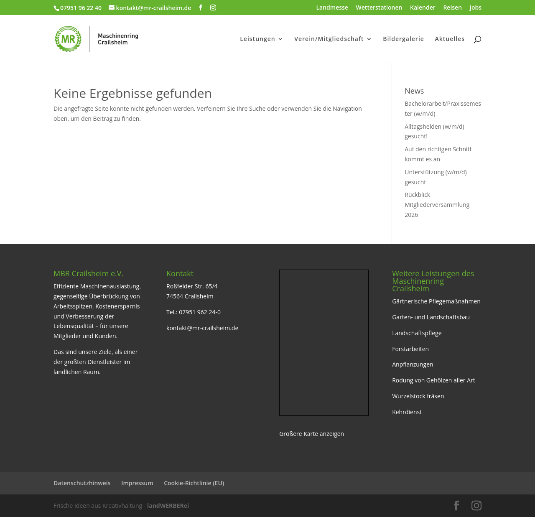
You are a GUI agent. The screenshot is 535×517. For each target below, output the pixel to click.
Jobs (476, 8)
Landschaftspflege (417, 333)
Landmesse (332, 8)
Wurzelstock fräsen (418, 396)
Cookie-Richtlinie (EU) (194, 483)
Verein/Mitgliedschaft (329, 39)
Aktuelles (450, 39)
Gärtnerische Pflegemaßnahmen (436, 301)
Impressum (137, 483)
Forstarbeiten (410, 349)
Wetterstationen (379, 8)
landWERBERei (168, 505)
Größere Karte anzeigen (311, 434)
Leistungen (257, 39)
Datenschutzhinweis (82, 483)
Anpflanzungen (412, 364)
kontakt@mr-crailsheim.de (202, 328)
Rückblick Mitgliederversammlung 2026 (437, 205)
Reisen (452, 8)
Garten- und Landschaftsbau (431, 317)
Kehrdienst (407, 412)
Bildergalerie (403, 39)
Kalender (423, 8)
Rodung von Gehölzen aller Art (433, 380)
